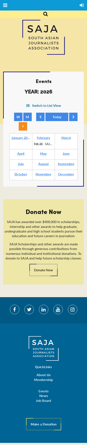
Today (56, 117)
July (21, 164)
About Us (44, 375)
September (66, 164)
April (20, 153)
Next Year (74, 118)
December (66, 174)
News (43, 396)
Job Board (43, 400)
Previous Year (41, 118)
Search (43, 14)
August (43, 164)
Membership (43, 380)
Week (18, 117)
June (66, 153)
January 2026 (21, 138)
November (43, 174)
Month (27, 117)
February (43, 138)
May (43, 153)
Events (43, 391)
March (66, 138)
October (20, 174)
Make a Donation (44, 424)
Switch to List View (46, 105)
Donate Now (43, 270)
